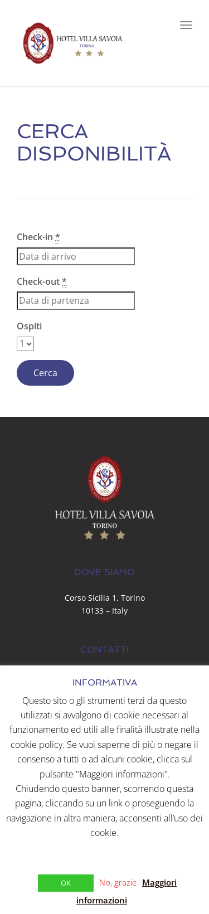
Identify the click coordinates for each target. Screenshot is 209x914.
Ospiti (29, 326)
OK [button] (66, 883)
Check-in (38, 237)
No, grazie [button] (118, 882)
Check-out (42, 281)
